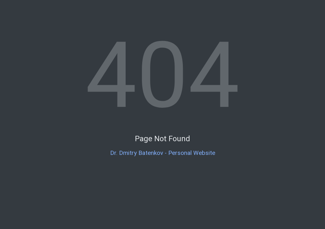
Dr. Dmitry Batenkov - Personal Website (162, 152)
